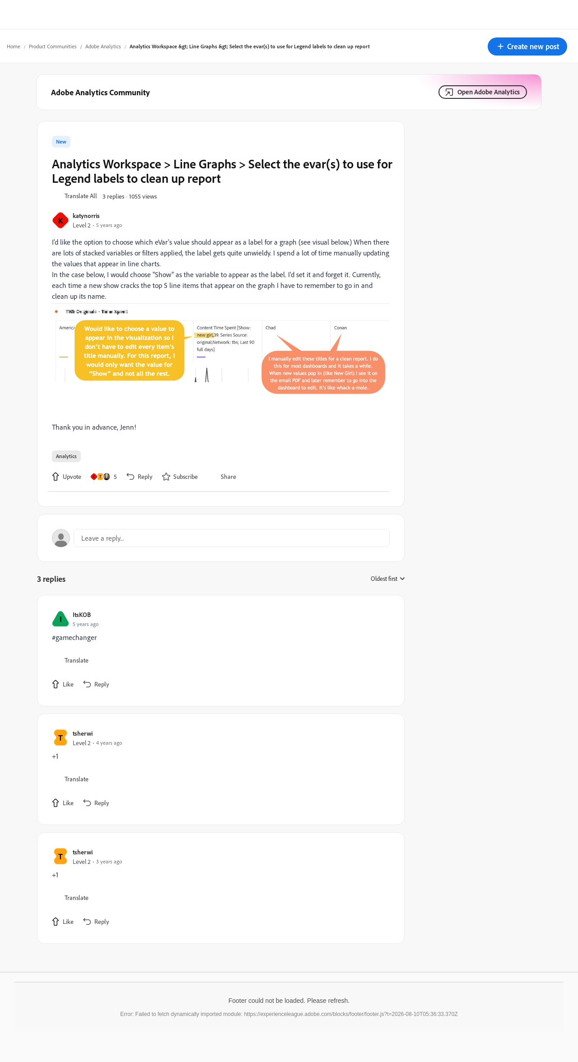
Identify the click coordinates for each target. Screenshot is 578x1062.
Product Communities (53, 46)
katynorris (86, 215)
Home (13, 46)
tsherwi (83, 733)
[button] (527, 46)
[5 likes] (103, 476)
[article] (218, 650)
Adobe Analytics (103, 46)
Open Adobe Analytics (488, 92)
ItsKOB (82, 614)
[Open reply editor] (220, 538)
